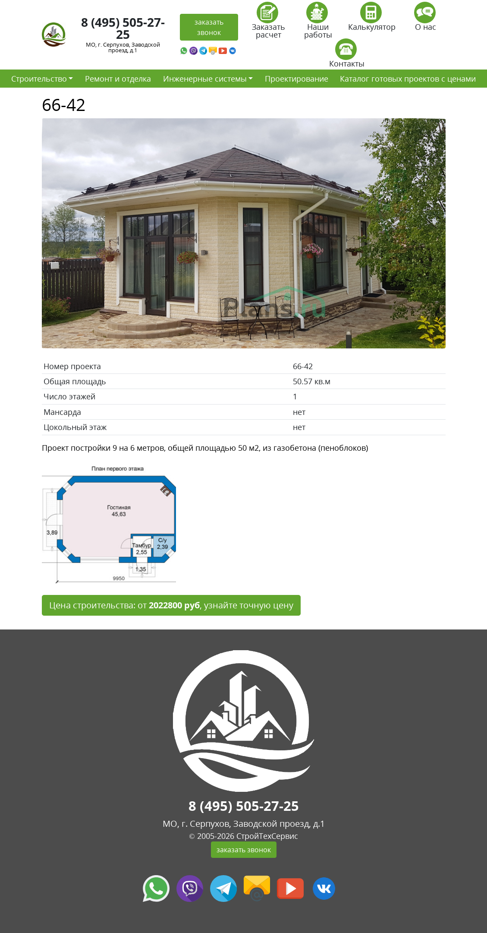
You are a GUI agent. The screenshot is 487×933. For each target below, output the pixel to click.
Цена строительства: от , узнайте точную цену (171, 605)
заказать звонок (209, 27)
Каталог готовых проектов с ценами (408, 78)
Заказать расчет (268, 23)
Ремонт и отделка (118, 78)
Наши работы (318, 23)
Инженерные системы (205, 78)
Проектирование (296, 78)
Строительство (39, 78)
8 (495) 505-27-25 (123, 28)
